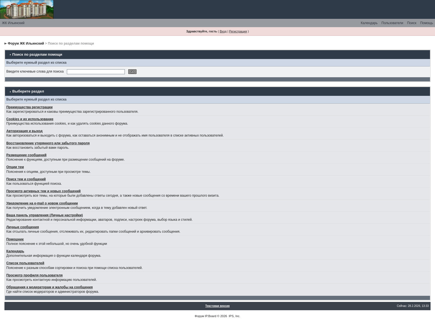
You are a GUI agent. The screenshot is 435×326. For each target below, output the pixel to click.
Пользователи (392, 23)
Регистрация (238, 31)
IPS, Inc (234, 316)
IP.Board (210, 316)
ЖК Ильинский (13, 23)
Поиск (411, 23)
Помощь (426, 23)
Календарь (369, 23)
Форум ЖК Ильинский (26, 43)
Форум (199, 316)
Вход (223, 31)
